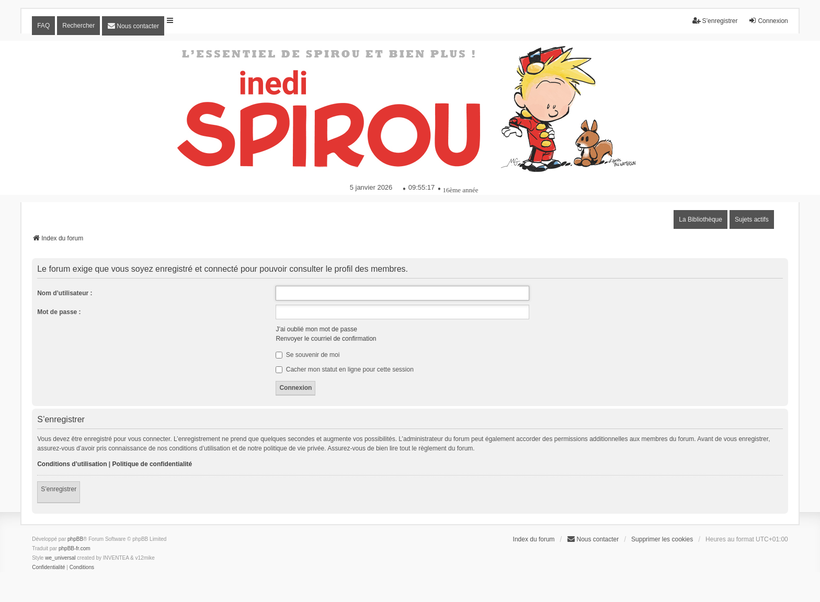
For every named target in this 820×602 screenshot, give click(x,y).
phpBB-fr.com (74, 548)
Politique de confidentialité (152, 464)
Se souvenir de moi (307, 354)
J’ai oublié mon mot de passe (316, 329)
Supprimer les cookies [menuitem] (662, 539)
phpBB (75, 539)
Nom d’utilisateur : (64, 293)
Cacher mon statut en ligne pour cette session (344, 369)
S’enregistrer (58, 489)
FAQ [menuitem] (43, 25)
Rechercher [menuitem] (78, 25)
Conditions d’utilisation (72, 464)
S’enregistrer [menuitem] (714, 21)
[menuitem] (133, 26)
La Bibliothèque (700, 219)
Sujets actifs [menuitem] (752, 219)
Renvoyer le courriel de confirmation (326, 338)
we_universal (60, 558)
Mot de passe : (59, 312)
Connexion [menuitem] (768, 21)
